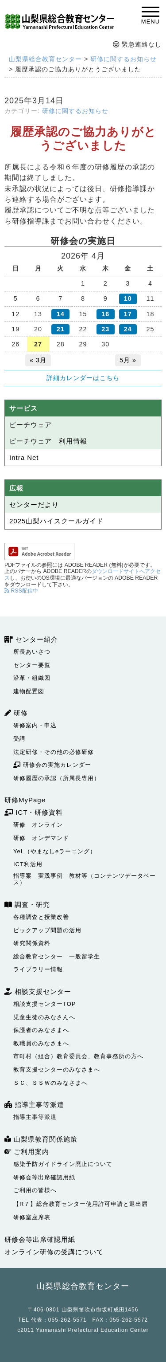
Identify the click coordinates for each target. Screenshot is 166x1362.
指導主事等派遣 (34, 1104)
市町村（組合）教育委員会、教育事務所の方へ (78, 1056)
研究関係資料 (31, 943)
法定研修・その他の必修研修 (53, 752)
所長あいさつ (31, 651)
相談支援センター (37, 991)
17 (128, 314)
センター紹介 (31, 639)
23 (105, 329)
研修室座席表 (31, 1217)
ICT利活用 (27, 864)
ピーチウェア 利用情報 (48, 441)
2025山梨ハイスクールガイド (56, 521)
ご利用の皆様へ (35, 1190)
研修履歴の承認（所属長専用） (56, 778)
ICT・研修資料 (33, 812)
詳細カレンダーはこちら (83, 377)
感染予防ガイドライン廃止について (62, 1164)
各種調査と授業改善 (41, 917)
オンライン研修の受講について (54, 1252)
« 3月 (38, 360)
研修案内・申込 (35, 725)
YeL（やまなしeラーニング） (54, 851)
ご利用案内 (26, 1151)
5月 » (128, 360)
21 (61, 329)
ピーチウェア (30, 424)
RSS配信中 (21, 591)
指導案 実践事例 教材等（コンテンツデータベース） (84, 879)
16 (105, 314)
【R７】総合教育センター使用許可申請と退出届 (80, 1204)
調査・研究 (27, 904)
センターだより (34, 504)
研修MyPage (25, 800)
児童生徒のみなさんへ (44, 1017)
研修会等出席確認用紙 (44, 1177)
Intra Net (24, 457)
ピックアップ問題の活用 (47, 930)
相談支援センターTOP (44, 1004)
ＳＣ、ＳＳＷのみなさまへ (50, 1082)
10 (128, 298)
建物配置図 (28, 691)
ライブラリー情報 (38, 969)
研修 (16, 713)
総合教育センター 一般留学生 (56, 956)
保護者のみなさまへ (41, 1030)
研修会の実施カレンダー (52, 764)
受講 (19, 738)
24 (128, 329)
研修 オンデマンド (41, 838)
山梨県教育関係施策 (40, 1139)
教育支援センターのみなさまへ (56, 1069)
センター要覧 (31, 665)
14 (61, 314)
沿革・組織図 (31, 678)
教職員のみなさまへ (41, 1043)
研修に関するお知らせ (75, 110)
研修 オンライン (38, 824)
